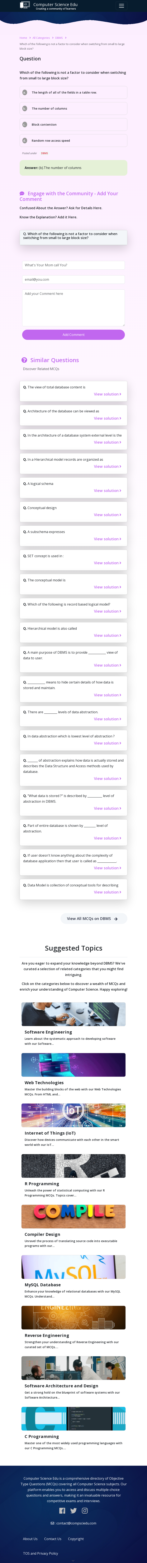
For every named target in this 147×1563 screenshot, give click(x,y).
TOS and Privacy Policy (40, 1553)
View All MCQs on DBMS (94, 918)
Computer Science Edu (49, 6)
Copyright (76, 1539)
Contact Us (52, 1539)
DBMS (59, 38)
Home (23, 38)
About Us (30, 1539)
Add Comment (74, 334)
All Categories (41, 38)
